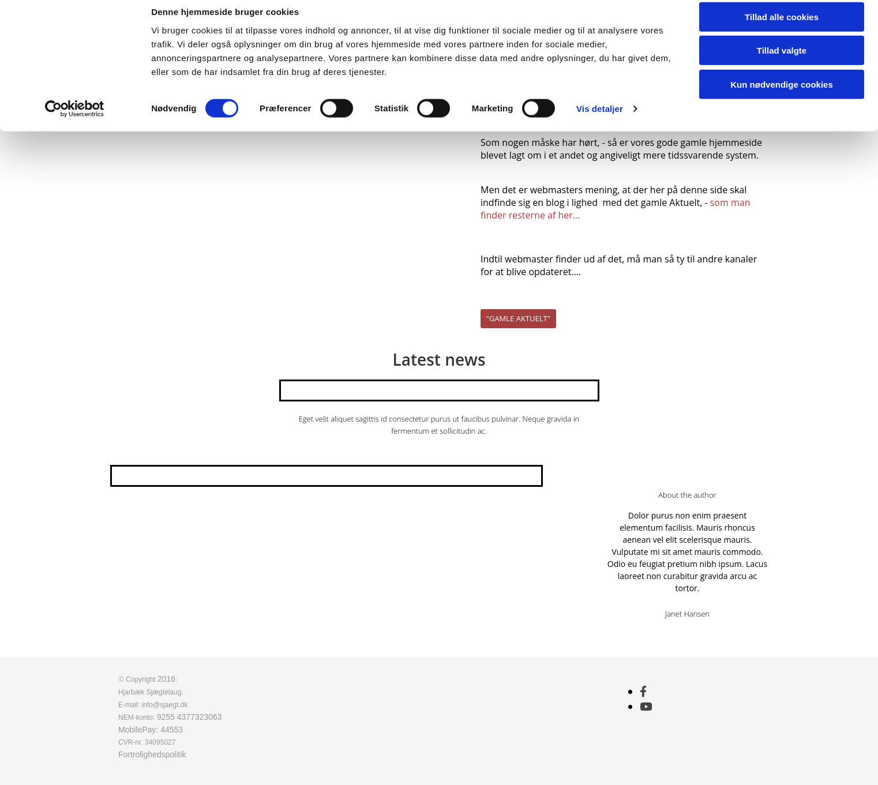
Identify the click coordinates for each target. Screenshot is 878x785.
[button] (518, 318)
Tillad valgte (781, 62)
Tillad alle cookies (782, 28)
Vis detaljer (599, 121)
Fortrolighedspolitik (152, 754)
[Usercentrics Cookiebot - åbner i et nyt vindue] (74, 121)
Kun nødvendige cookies (781, 96)
